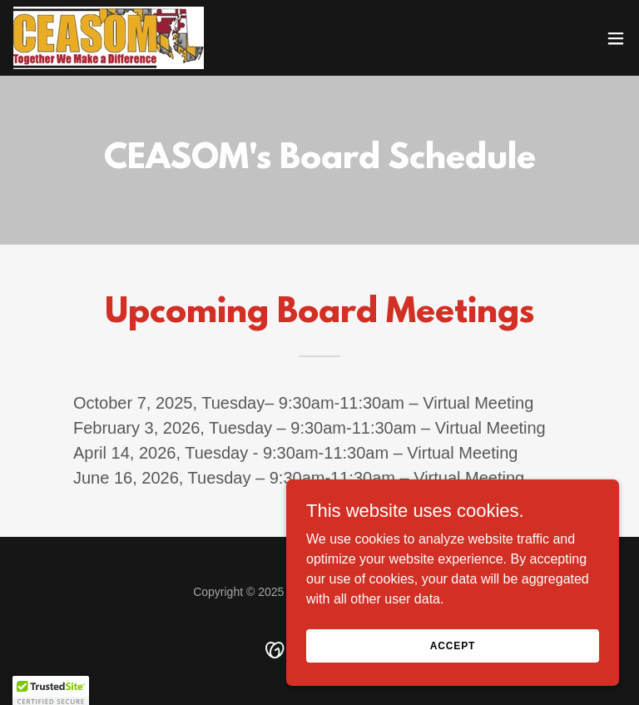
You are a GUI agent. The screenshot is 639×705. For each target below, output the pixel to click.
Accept (452, 645)
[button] (615, 38)
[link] (108, 38)
